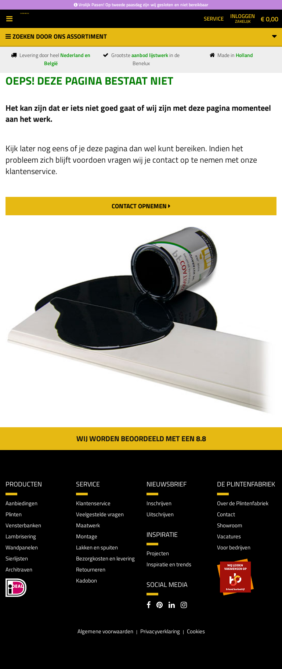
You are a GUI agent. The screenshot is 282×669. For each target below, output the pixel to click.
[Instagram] (184, 605)
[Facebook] (149, 605)
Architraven (19, 569)
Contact (226, 514)
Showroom (229, 525)
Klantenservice (93, 503)
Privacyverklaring (160, 631)
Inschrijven (159, 503)
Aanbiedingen (21, 503)
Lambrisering (21, 536)
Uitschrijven (160, 514)
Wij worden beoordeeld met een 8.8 (141, 438)
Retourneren (90, 569)
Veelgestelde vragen (100, 514)
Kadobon (86, 580)
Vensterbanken (23, 525)
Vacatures (229, 536)
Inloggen (242, 18)
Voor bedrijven (233, 547)
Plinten (14, 514)
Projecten (158, 553)
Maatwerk (88, 525)
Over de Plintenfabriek (242, 503)
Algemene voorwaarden (105, 631)
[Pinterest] (159, 605)
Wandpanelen (22, 547)
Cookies (196, 631)
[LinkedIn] (172, 605)
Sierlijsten (17, 558)
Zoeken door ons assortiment (141, 36)
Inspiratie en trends (169, 564)
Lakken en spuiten (97, 547)
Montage (86, 536)
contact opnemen (141, 206)
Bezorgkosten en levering (105, 558)
